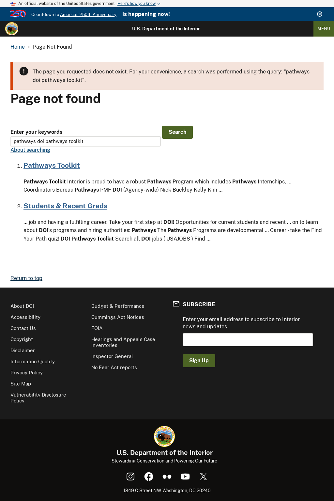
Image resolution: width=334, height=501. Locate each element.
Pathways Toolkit (51, 165)
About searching (30, 150)
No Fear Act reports (114, 367)
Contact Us (23, 328)
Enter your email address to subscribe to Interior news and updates (241, 323)
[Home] (11, 28)
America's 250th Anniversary (88, 14)
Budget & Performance (117, 306)
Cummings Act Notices (117, 317)
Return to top (26, 278)
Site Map (20, 383)
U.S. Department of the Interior (166, 28)
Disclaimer (22, 350)
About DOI (22, 306)
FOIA (97, 328)
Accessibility (25, 317)
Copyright (21, 339)
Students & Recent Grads (65, 206)
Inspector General (112, 356)
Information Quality (32, 361)
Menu (323, 28)
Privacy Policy (26, 372)
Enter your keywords (36, 132)
